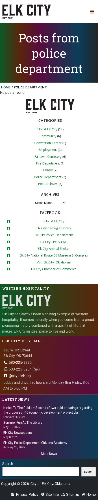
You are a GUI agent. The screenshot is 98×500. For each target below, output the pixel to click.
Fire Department (48, 163)
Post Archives (48, 184)
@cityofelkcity (17, 376)
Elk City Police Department (54, 235)
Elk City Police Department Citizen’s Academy (35, 443)
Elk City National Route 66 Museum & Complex (54, 255)
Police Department (47, 177)
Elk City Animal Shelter (54, 248)
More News (49, 454)
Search (7, 464)
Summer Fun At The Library (22, 422)
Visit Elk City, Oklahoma (54, 262)
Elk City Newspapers (17, 432)
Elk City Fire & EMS (54, 242)
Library (48, 170)
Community (47, 136)
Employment (48, 149)
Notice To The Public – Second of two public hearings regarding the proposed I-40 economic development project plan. (47, 410)
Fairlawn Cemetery (47, 156)
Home (6, 87)
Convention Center (47, 143)
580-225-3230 (17, 362)
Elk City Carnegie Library (53, 228)
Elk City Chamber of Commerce (53, 269)
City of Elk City (47, 129)
